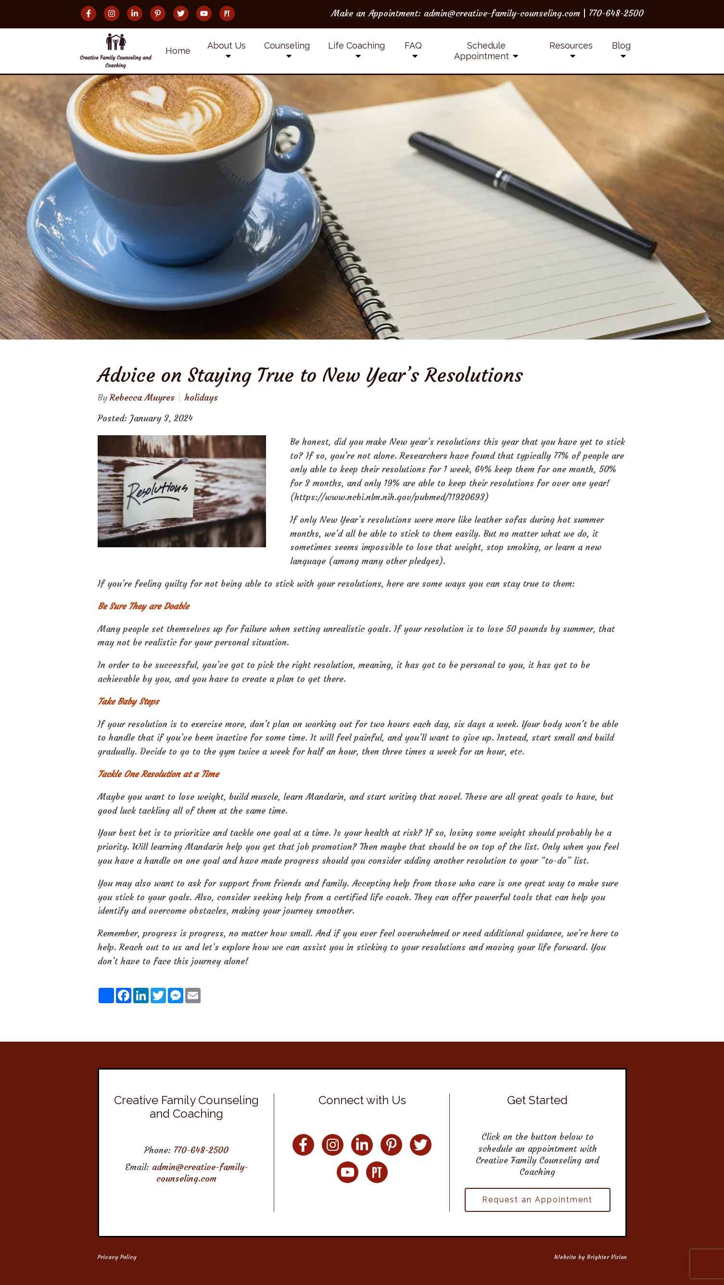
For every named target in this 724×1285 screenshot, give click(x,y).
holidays (201, 397)
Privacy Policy (117, 1256)
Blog (621, 45)
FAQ (413, 45)
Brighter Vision (607, 1256)
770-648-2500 (201, 1150)
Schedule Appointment (481, 50)
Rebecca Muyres (142, 397)
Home (178, 51)
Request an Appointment (537, 1199)
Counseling (287, 45)
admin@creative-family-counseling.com (200, 1172)
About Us (226, 45)
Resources (571, 45)
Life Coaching (356, 45)
